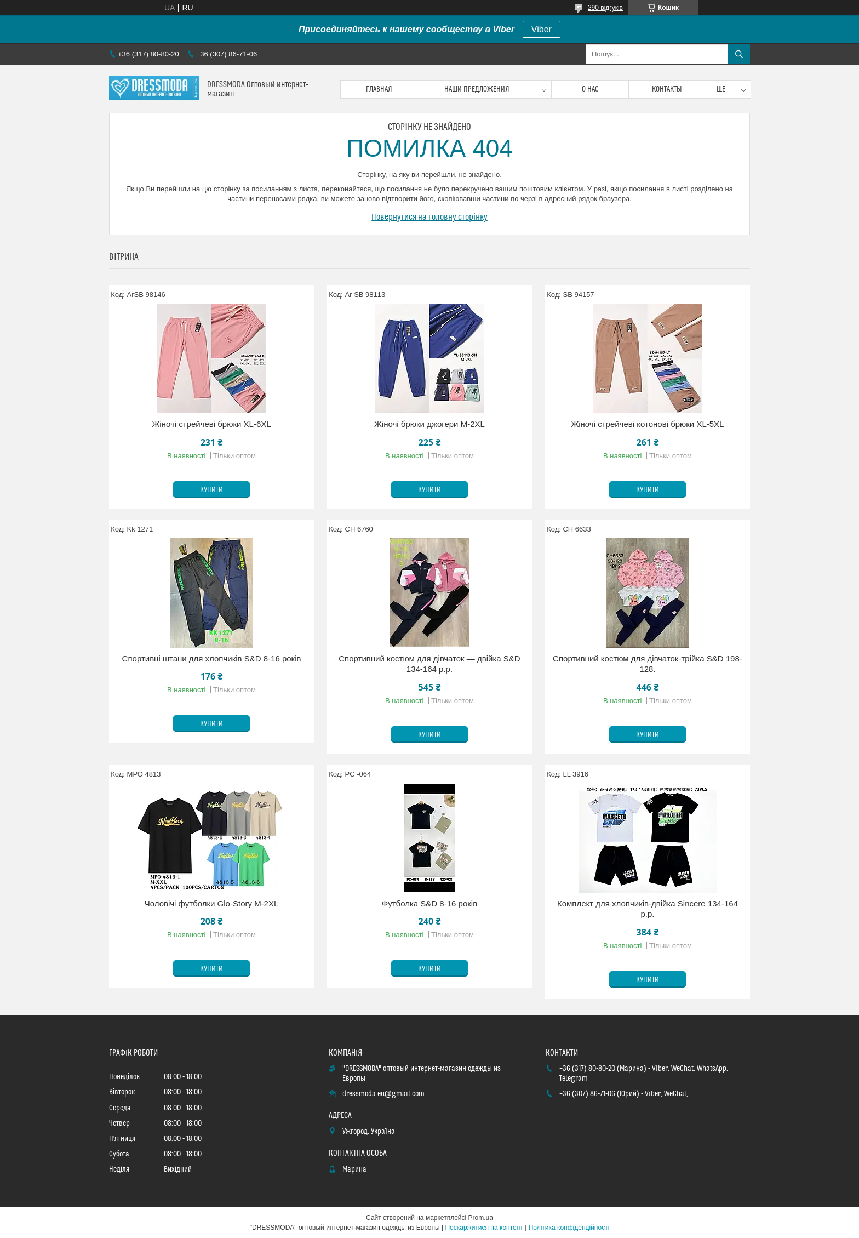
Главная (379, 89)
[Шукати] (739, 54)
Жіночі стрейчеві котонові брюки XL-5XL (647, 424)
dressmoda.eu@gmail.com (383, 1093)
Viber (541, 29)
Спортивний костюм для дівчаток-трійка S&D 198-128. (647, 664)
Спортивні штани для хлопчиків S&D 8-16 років (211, 658)
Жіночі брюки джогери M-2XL (429, 424)
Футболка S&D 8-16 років (429, 903)
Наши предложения (476, 89)
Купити (211, 490)
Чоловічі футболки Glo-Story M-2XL (212, 903)
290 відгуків (605, 8)
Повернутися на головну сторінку (429, 217)
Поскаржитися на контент (484, 1227)
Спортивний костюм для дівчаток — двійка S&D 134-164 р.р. (429, 664)
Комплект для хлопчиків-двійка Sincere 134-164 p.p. (647, 909)
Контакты (667, 89)
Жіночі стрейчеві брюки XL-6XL (211, 424)
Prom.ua (480, 1218)
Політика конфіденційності (569, 1227)
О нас (590, 89)
